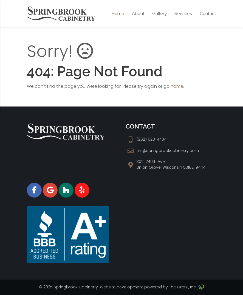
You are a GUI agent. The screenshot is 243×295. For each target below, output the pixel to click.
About (138, 13)
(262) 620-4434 (151, 139)
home (177, 86)
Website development (121, 287)
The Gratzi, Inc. (186, 287)
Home (117, 13)
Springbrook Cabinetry (76, 287)
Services (183, 13)
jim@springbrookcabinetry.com (168, 150)
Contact (208, 13)
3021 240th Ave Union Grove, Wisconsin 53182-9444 (171, 164)
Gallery (159, 13)
